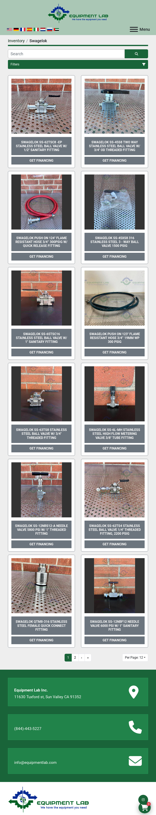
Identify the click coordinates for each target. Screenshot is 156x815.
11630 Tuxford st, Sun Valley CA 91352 (47, 697)
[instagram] (143, 800)
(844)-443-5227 (27, 728)
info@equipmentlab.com (35, 762)
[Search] (66, 53)
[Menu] (134, 29)
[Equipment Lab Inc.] (48, 799)
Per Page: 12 (134, 657)
